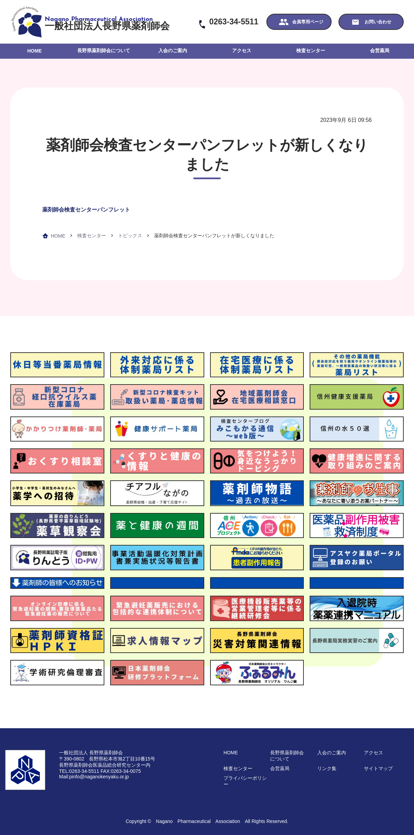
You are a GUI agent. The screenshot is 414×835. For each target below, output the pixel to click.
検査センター (310, 50)
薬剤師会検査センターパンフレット (86, 210)
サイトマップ (378, 768)
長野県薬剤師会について (103, 50)
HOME (34, 51)
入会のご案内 (172, 50)
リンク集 (326, 768)
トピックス (130, 235)
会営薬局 (379, 50)
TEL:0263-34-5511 (79, 771)
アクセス (241, 50)
